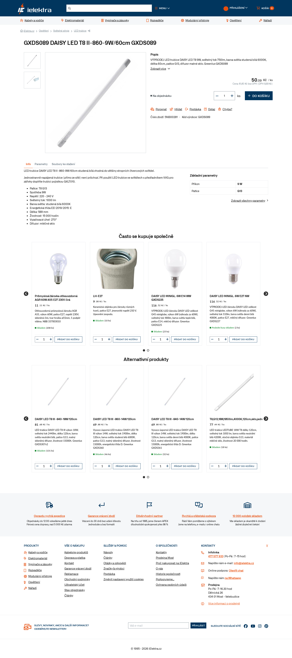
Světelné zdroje (61, 30)
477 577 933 (215, 556)
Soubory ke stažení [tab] (63, 163)
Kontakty (161, 552)
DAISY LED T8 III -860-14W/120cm (114, 418)
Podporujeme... (165, 579)
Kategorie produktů (76, 552)
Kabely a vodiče (37, 552)
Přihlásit (198, 625)
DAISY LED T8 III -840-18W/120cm (56, 418)
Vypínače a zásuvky (40, 564)
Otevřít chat (236, 570)
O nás (159, 568)
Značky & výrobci (114, 568)
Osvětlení (44, 30)
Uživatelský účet (74, 584)
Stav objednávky (74, 589)
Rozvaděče (35, 570)
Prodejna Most (165, 557)
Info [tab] (28, 163)
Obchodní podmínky (77, 579)
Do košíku (259, 95)
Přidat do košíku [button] (68, 339)
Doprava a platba (74, 557)
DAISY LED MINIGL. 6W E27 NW (229, 295)
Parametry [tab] (41, 163)
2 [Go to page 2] (148, 350)
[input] (43, 339)
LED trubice (80, 30)
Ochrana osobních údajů (171, 584)
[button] (162, 8)
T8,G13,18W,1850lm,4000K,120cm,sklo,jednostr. (239, 418)
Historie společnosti (168, 573)
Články (68, 595)
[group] (58, 293)
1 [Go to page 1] (144, 350)
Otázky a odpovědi (115, 563)
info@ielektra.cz (244, 563)
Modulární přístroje (40, 576)
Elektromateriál (37, 558)
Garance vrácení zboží (77, 568)
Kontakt (69, 563)
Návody (108, 552)
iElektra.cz (28, 31)
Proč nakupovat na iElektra (172, 563)
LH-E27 (98, 295)
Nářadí (32, 587)
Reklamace (71, 573)
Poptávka (109, 573)
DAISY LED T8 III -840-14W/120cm (172, 418)
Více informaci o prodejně (224, 603)
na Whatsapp (233, 577)
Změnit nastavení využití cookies (124, 579)
